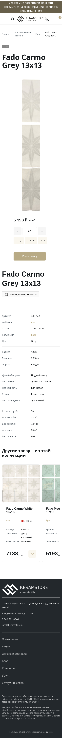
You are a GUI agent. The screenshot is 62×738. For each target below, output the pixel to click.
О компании (10, 639)
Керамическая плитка (23, 34)
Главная (6, 33)
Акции (6, 646)
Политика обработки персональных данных (31, 732)
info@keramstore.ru (12, 625)
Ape (33, 322)
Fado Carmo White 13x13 (19, 510)
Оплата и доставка (14, 654)
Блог (5, 661)
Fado (38, 33)
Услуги (6, 675)
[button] (31, 619)
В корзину (29, 256)
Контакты (8, 668)
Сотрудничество (13, 683)
